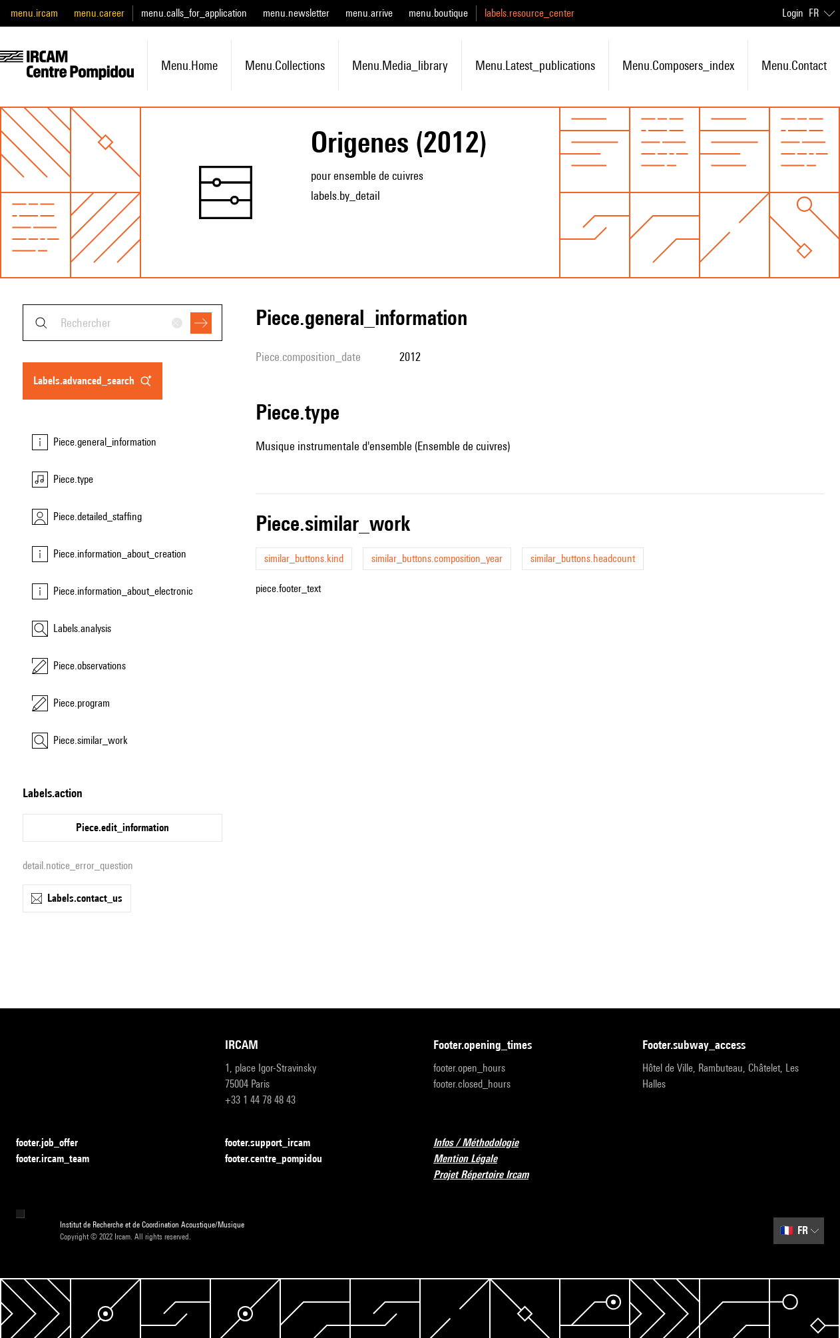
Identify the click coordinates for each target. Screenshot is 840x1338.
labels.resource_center (529, 13)
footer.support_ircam (275, 1143)
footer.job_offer (55, 1143)
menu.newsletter (296, 13)
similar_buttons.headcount (582, 558)
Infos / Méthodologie (483, 1143)
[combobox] (122, 322)
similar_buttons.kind (303, 558)
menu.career (99, 13)
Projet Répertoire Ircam (488, 1175)
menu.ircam (34, 13)
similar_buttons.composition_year (437, 558)
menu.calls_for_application (194, 13)
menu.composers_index (678, 65)
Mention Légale (473, 1159)
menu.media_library (400, 65)
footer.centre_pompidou (281, 1159)
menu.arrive (369, 13)
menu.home (189, 65)
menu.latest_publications (535, 65)
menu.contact (794, 65)
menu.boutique (438, 13)
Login (792, 13)
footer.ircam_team (60, 1159)
